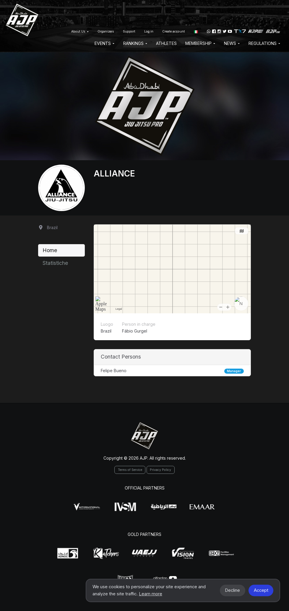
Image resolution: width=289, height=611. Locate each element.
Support (129, 31)
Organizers (106, 31)
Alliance (114, 173)
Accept (261, 590)
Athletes (166, 43)
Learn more (150, 594)
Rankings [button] (135, 43)
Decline (232, 590)
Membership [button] (200, 43)
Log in (148, 31)
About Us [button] (80, 31)
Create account (173, 31)
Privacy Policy (160, 470)
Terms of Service (130, 470)
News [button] (232, 43)
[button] (195, 31)
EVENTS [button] (104, 43)
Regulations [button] (264, 43)
